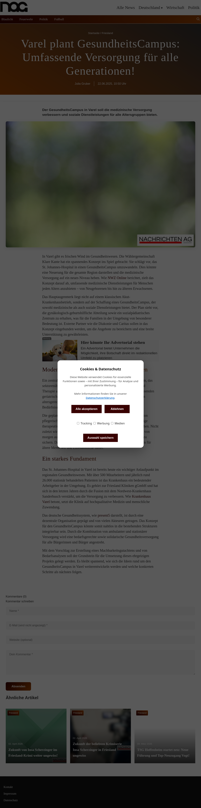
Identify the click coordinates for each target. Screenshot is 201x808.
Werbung (101, 423)
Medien (118, 423)
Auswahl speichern (101, 437)
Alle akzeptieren (87, 408)
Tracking (84, 423)
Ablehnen (117, 408)
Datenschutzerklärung (100, 398)
